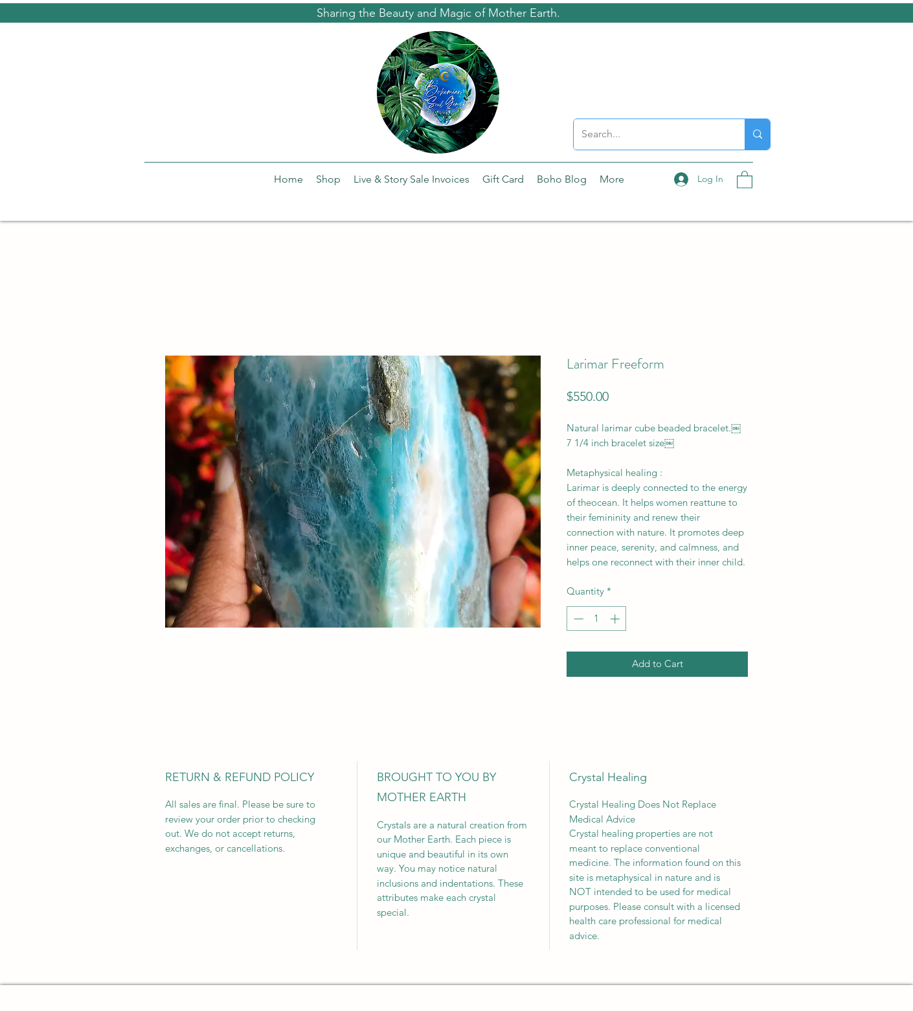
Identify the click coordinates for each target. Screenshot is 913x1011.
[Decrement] (577, 619)
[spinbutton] (596, 619)
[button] (744, 179)
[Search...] (649, 134)
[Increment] (616, 619)
